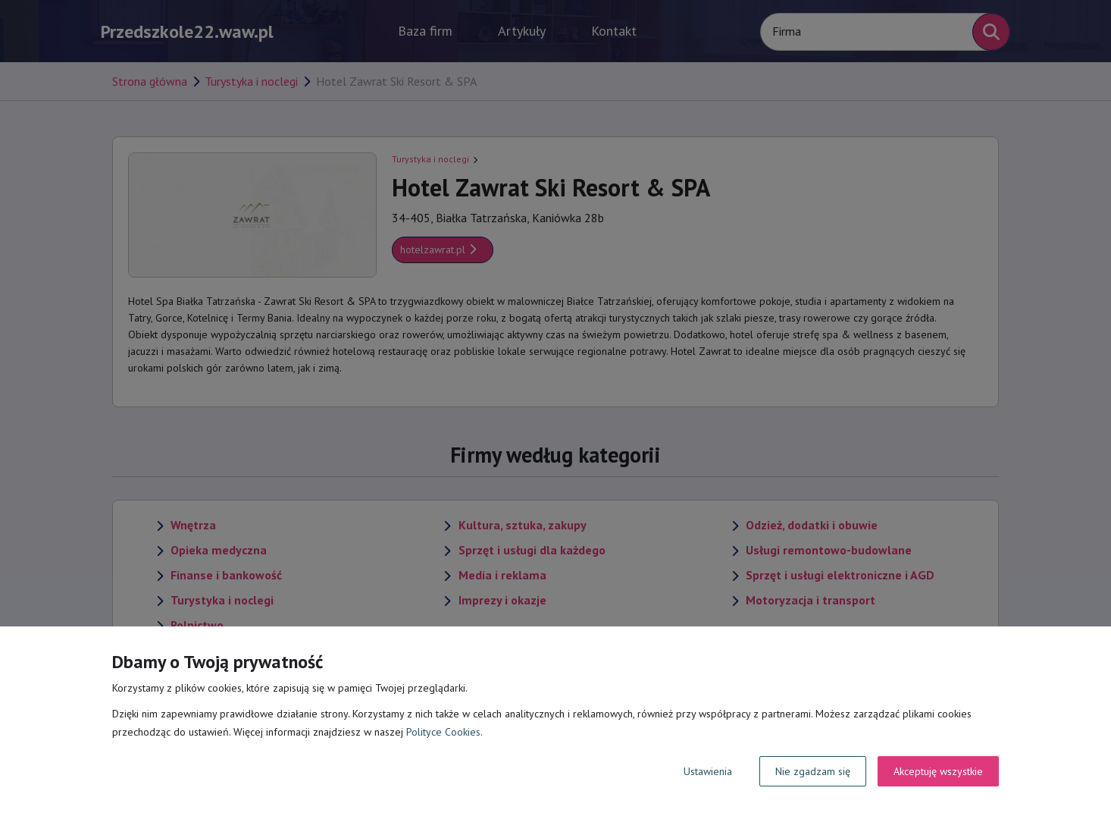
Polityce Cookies (443, 732)
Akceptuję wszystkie (938, 771)
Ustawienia (708, 771)
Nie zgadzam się (812, 771)
